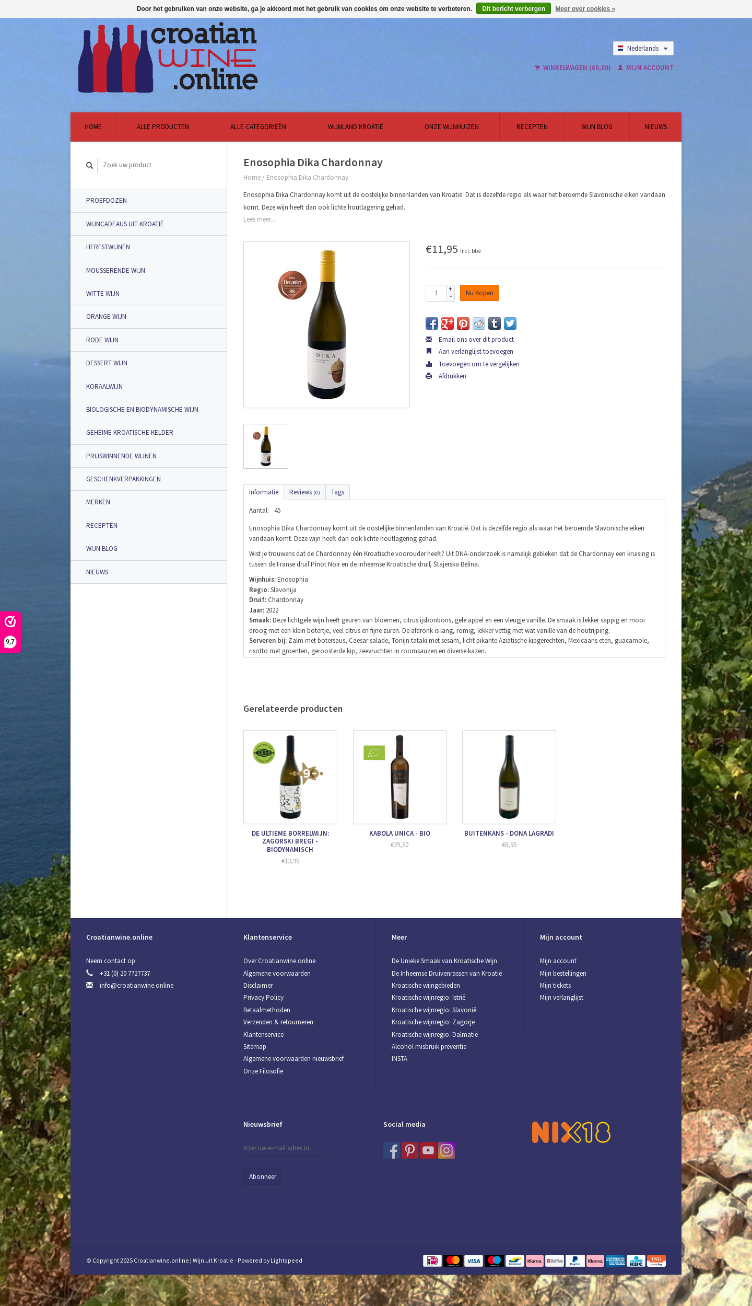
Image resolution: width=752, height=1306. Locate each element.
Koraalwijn (104, 386)
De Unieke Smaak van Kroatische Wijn (444, 960)
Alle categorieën (258, 126)
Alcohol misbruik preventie (429, 1046)
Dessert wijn (106, 363)
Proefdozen (106, 200)
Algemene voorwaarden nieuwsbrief (293, 1058)
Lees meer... (259, 219)
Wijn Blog (597, 126)
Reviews (304, 492)
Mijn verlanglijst (561, 997)
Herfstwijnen (108, 246)
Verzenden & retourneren (278, 1022)
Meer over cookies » (585, 9)
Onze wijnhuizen (452, 126)
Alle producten (163, 126)
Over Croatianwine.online (279, 960)
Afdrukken (446, 376)
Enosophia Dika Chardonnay (307, 177)
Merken (98, 502)
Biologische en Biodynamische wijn (142, 409)
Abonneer (262, 1176)
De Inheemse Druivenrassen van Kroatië (447, 973)
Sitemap (254, 1046)
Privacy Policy (263, 997)
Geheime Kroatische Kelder (129, 432)
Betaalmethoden (266, 1009)
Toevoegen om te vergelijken (473, 364)
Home (93, 126)
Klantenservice (263, 1034)
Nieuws (656, 126)
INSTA (399, 1058)
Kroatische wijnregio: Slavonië (434, 1009)
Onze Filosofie (263, 1071)
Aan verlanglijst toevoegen (469, 351)
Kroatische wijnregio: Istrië (428, 997)
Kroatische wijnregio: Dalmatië (435, 1034)
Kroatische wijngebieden (426, 985)
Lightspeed (286, 1260)
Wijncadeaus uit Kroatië (125, 223)
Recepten (532, 126)
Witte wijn (103, 293)
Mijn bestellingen (563, 973)
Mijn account (646, 67)
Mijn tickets (555, 985)
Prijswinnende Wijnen (121, 456)
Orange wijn (106, 316)
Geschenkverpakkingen (123, 479)
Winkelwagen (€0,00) (574, 67)
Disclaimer (258, 985)
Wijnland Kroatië (355, 126)
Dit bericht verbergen (513, 9)
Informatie (263, 492)
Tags (337, 492)
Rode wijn (102, 340)
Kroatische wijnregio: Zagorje (433, 1022)
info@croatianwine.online (136, 985)
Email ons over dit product (470, 339)
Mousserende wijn (115, 270)
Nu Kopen (480, 292)
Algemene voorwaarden (277, 973)
